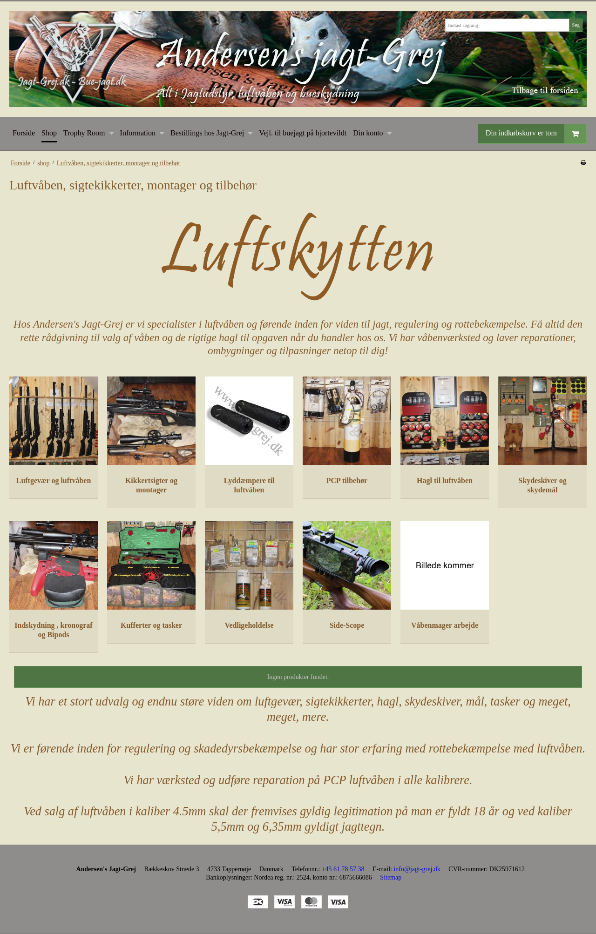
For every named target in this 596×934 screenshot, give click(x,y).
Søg (575, 24)
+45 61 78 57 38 (343, 869)
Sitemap (390, 877)
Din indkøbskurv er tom (536, 133)
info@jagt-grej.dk (416, 869)
